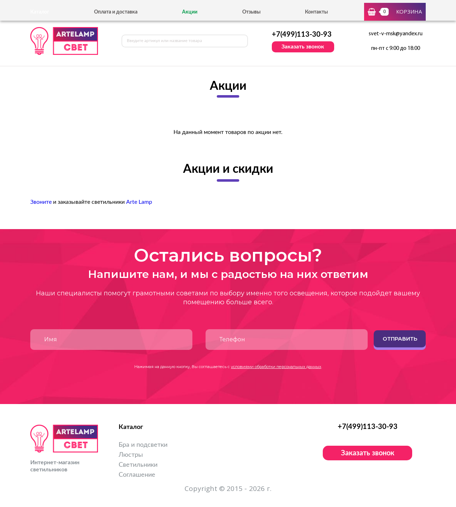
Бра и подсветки (143, 445)
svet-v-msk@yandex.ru (396, 34)
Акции (189, 12)
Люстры (131, 455)
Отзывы (251, 12)
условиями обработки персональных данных (276, 366)
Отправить (400, 338)
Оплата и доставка (116, 12)
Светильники (138, 465)
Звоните (41, 202)
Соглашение (137, 475)
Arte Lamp (139, 202)
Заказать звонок (302, 47)
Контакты (316, 12)
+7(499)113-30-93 (302, 34)
